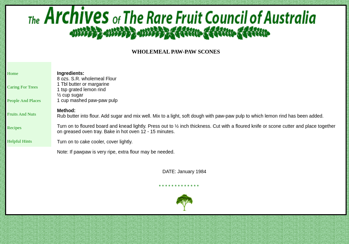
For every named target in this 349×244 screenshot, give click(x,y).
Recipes (14, 127)
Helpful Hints (19, 141)
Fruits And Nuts (21, 114)
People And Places (24, 100)
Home (12, 73)
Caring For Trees (22, 86)
